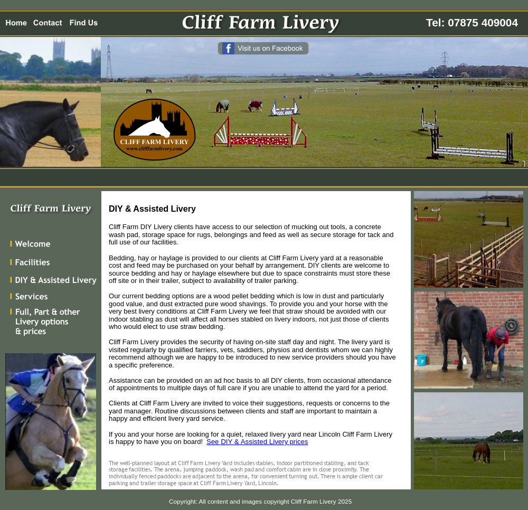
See (213, 442)
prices (298, 442)
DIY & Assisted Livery (254, 442)
